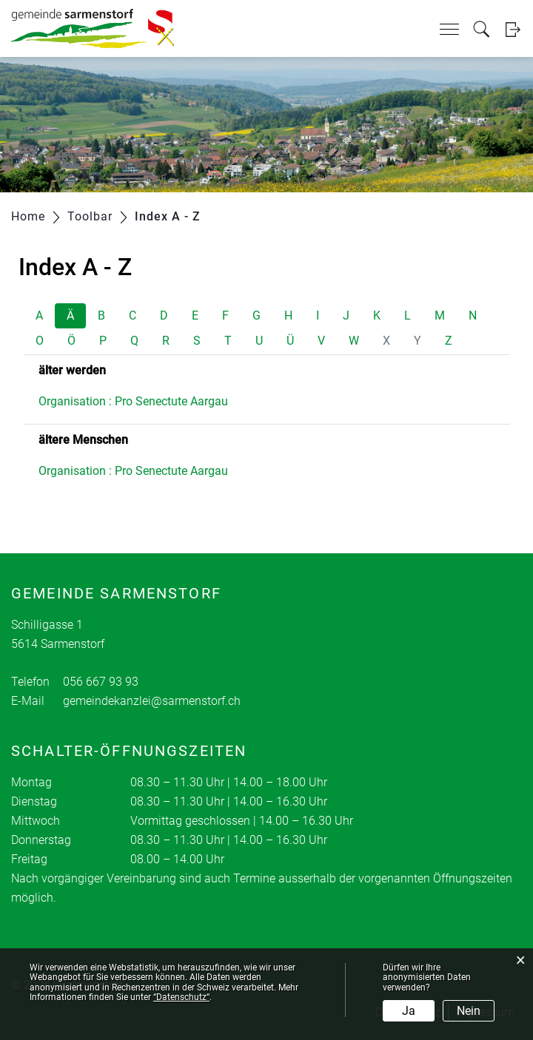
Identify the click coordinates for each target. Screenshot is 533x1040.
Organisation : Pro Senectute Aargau (133, 401)
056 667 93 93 (100, 682)
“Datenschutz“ (181, 997)
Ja (408, 1011)
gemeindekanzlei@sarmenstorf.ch (152, 701)
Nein (468, 1011)
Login (512, 29)
